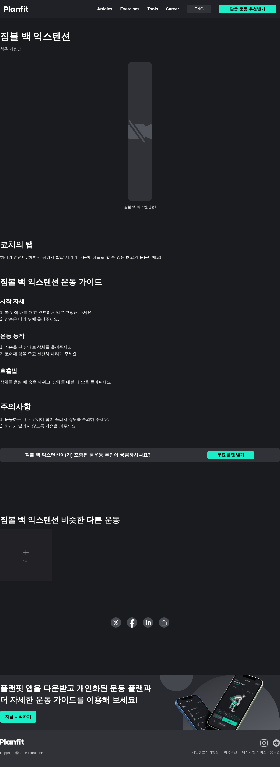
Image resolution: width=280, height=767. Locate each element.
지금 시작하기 (18, 716)
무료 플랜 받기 (230, 455)
